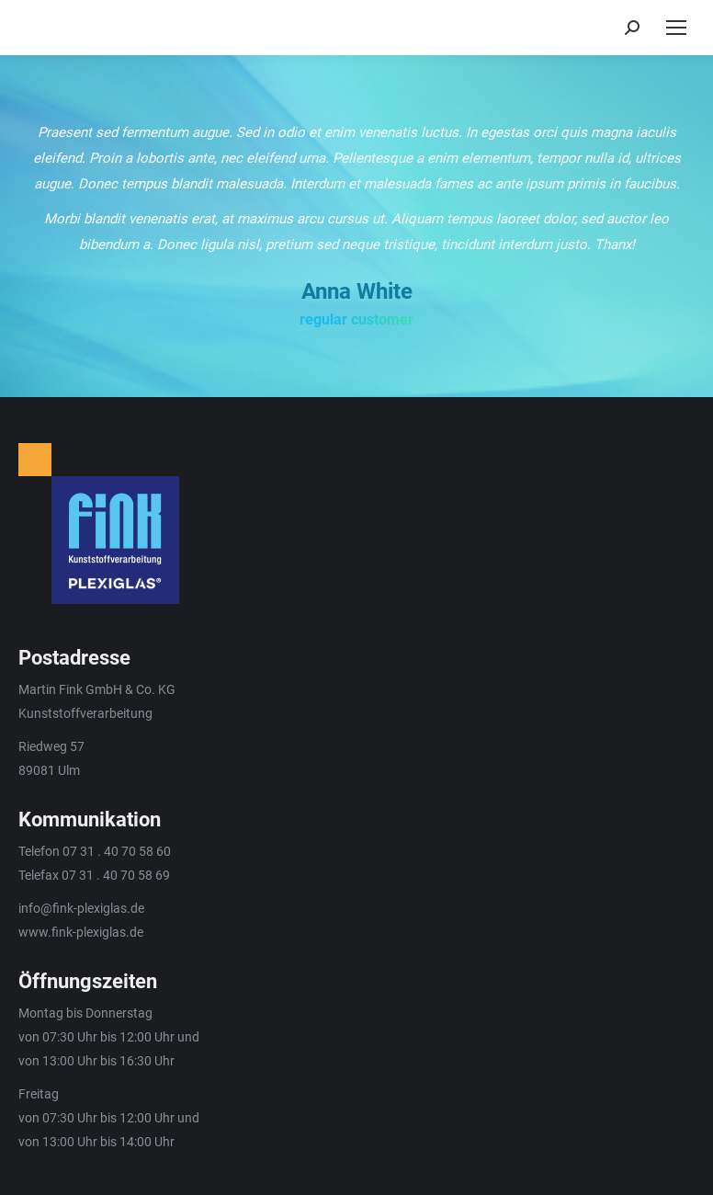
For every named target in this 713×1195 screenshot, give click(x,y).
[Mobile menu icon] (676, 27)
